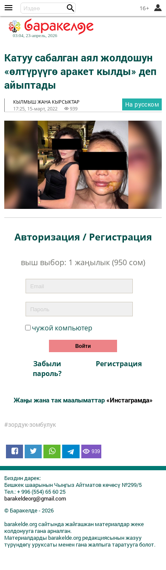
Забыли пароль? (47, 368)
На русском (142, 104)
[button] (71, 8)
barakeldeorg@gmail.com (35, 498)
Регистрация (119, 363)
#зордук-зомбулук (30, 424)
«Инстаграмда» (129, 400)
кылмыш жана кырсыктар (46, 101)
